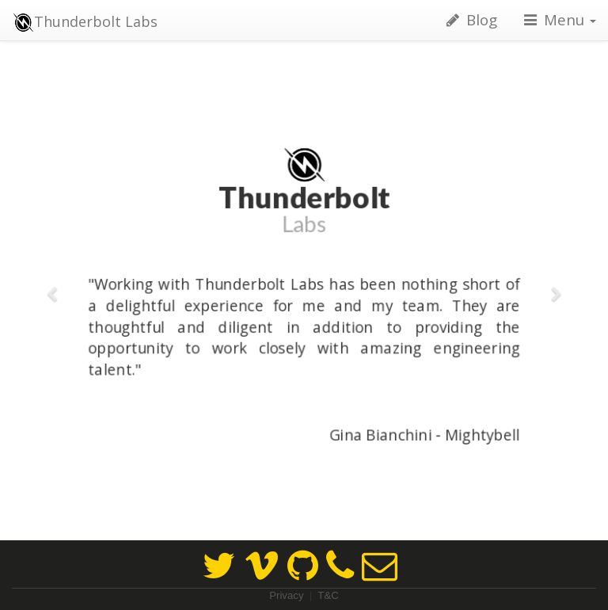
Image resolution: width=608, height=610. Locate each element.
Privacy (286, 595)
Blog (470, 19)
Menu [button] (558, 19)
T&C (327, 595)
